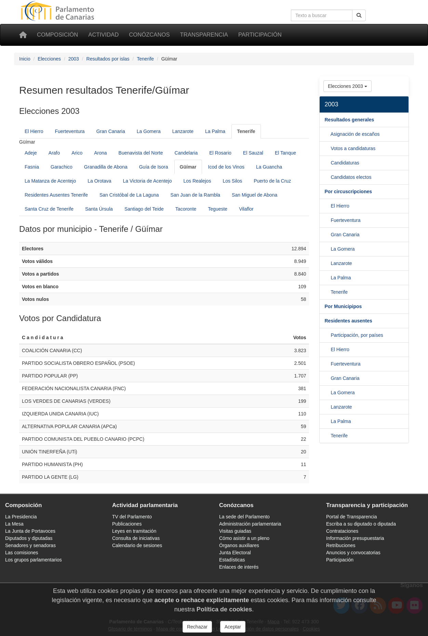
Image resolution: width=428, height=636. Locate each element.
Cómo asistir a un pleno (244, 538)
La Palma (215, 131)
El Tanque (285, 153)
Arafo (54, 153)
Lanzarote (182, 131)
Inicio (24, 59)
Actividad (103, 34)
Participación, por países (357, 335)
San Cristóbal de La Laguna (129, 195)
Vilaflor (246, 209)
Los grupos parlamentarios (33, 559)
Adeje (31, 153)
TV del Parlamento (132, 516)
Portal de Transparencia (351, 516)
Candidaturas (345, 162)
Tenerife (145, 59)
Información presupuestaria (355, 538)
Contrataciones (342, 531)
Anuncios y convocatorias (353, 552)
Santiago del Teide (144, 209)
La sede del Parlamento (244, 516)
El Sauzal (253, 153)
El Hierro (34, 131)
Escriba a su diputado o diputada (361, 524)
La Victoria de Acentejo (147, 181)
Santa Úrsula (99, 209)
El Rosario (220, 153)
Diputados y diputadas (29, 538)
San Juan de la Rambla (195, 195)
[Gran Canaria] (328, 249)
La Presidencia (21, 516)
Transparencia (204, 34)
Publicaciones (127, 524)
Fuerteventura (69, 131)
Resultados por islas (108, 59)
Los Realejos (197, 181)
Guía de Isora (153, 167)
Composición (57, 34)
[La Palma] (328, 292)
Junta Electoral (235, 552)
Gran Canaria (110, 131)
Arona (100, 153)
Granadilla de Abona (106, 167)
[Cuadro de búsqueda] (321, 15)
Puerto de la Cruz (272, 181)
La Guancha (269, 167)
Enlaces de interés (238, 567)
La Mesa (14, 524)
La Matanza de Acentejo (50, 181)
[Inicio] (23, 34)
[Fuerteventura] (328, 234)
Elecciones (49, 59)
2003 (73, 59)
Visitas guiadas (235, 531)
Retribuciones (341, 545)
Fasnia (32, 167)
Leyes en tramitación (134, 531)
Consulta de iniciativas (136, 538)
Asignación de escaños (355, 134)
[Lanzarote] (328, 277)
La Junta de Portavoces (30, 531)
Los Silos (232, 181)
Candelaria (186, 153)
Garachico (61, 167)
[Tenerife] (245, 131)
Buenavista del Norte (141, 153)
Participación (260, 34)
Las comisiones (21, 552)
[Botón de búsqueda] (359, 15)
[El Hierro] (328, 220)
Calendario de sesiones (137, 545)
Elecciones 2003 (347, 86)
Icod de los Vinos (226, 167)
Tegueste (217, 209)
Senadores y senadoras (30, 545)
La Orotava (99, 181)
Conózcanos (149, 34)
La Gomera (149, 131)
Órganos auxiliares (239, 545)
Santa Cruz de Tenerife (49, 209)
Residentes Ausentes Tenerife (56, 195)
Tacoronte (185, 209)
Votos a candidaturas (353, 148)
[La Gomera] (328, 263)
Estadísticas (232, 559)
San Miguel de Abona (254, 195)
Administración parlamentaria (250, 524)
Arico (76, 153)
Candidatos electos (351, 177)
